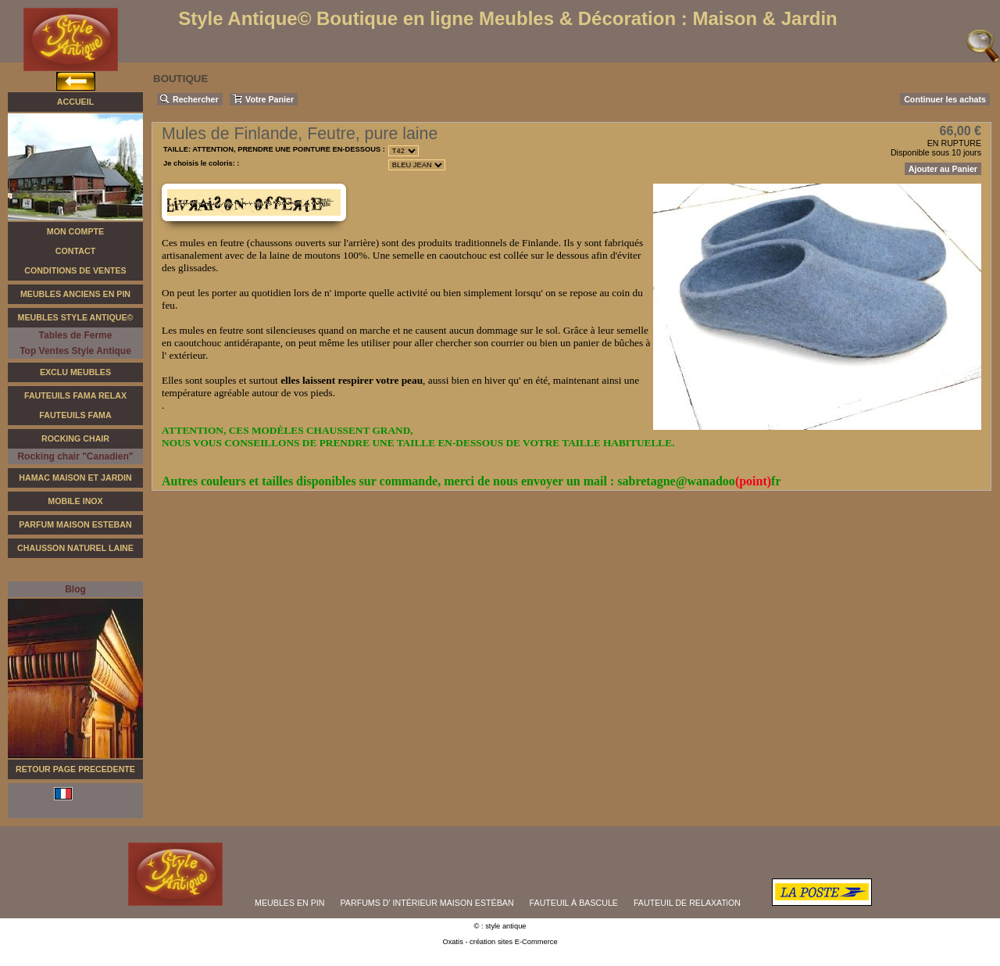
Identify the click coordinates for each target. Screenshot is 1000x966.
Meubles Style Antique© (76, 317)
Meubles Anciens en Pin (75, 294)
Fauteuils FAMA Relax (75, 395)
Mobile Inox (75, 501)
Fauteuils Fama (75, 415)
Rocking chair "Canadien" (75, 456)
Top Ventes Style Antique (75, 350)
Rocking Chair (75, 438)
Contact (75, 251)
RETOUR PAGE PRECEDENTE (75, 769)
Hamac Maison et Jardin (75, 477)
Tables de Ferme (75, 335)
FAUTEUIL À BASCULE (574, 902)
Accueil (75, 101)
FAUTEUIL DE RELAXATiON (687, 902)
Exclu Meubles (75, 372)
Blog (75, 589)
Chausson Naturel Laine (75, 548)
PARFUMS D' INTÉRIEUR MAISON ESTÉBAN (427, 902)
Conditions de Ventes (75, 270)
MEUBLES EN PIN (289, 902)
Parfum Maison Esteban (75, 524)
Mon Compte (75, 231)
